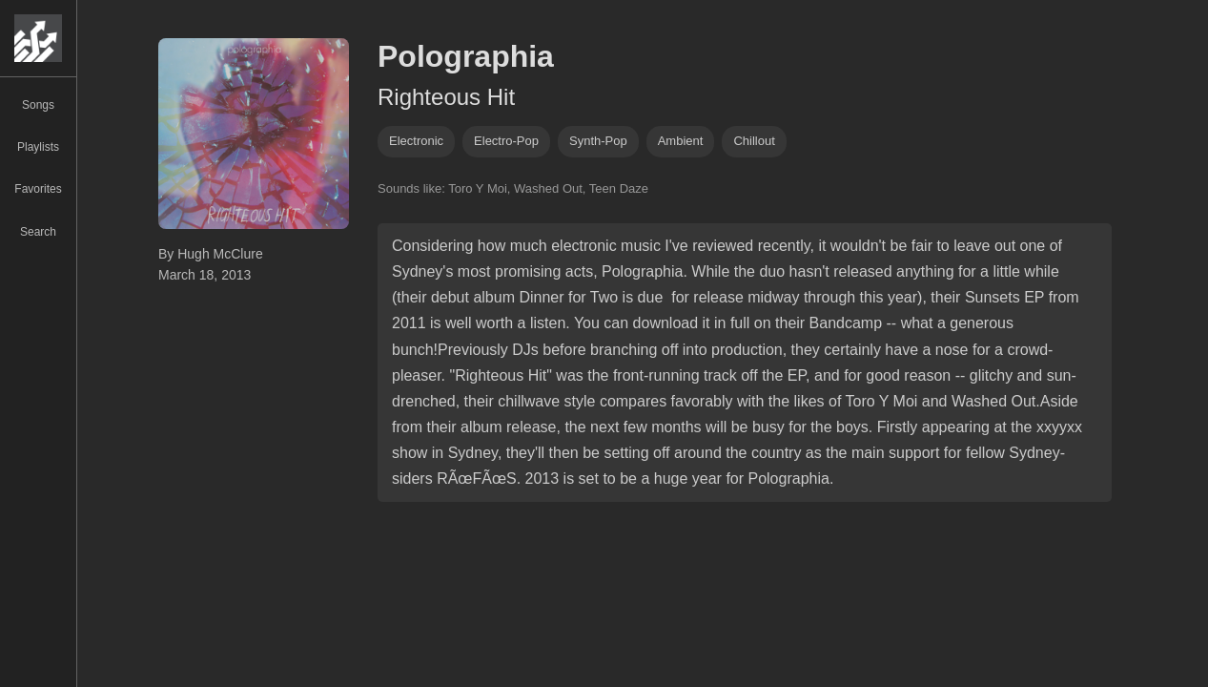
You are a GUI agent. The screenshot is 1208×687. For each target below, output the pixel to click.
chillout (753, 141)
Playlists (38, 147)
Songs (38, 105)
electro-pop (506, 141)
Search (38, 232)
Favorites (37, 189)
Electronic (416, 141)
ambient (681, 141)
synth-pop (598, 141)
